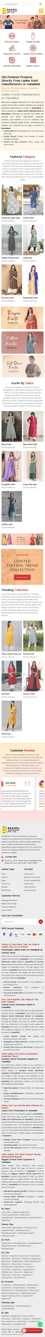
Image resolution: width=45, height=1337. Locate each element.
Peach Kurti (5, 1269)
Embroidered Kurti (20, 1243)
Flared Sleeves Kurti (8, 1233)
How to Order (6, 910)
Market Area (6, 890)
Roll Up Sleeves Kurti (26, 1233)
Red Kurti (5, 1256)
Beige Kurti (28, 1272)
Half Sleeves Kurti (23, 1230)
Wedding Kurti (32, 1285)
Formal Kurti (31, 1288)
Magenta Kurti (17, 1261)
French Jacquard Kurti (32, 880)
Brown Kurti (6, 1261)
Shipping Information (9, 900)
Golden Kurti (6, 1275)
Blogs (3, 880)
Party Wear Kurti (19, 1285)
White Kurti (5, 1264)
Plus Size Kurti (7, 300)
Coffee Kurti (16, 1269)
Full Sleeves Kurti (7, 1230)
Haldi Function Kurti (28, 1293)
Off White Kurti (7, 1272)
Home (3, 874)
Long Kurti (27, 260)
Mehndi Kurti (19, 1267)
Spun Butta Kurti (30, 446)
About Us (5, 877)
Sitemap (4, 887)
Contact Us (5, 884)
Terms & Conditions (8, 907)
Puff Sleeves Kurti (8, 1236)
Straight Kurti (16, 1316)
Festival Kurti (6, 1285)
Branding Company (17, 1334)
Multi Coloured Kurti (32, 1261)
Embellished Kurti (35, 1243)
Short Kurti (16, 1319)
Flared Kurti (36, 1319)
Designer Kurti (27, 1296)
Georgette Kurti (8, 486)
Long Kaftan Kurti (19, 1324)
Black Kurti (16, 1259)
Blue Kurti (14, 1256)
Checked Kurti (34, 1321)
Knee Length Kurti (8, 1321)
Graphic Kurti (22, 1321)
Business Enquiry (31, 1331)
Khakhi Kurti (27, 1275)
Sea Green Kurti (20, 1278)
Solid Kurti (5, 1316)
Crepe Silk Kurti (30, 486)
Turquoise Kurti (29, 1269)
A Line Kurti (5, 1319)
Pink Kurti (25, 1259)
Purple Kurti (34, 1256)
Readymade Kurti (30, 300)
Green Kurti (24, 1256)
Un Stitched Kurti (8, 1309)
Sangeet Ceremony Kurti (10, 1296)
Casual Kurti (5, 1288)
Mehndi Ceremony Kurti (10, 1293)
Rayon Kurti (6, 446)
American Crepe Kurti (10, 220)
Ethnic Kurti (34, 1290)
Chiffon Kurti (7, 526)
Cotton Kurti (28, 220)
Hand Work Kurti (7, 1249)
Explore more (20, 577)
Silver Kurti (17, 1275)
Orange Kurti (36, 1259)
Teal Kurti (29, 1267)
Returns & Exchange (9, 903)
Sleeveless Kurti (30, 1228)
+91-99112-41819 (11, 857)
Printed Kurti (6, 1243)
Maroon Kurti (16, 1264)
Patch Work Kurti (24, 1246)
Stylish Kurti (6, 1299)
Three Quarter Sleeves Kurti (12, 1228)
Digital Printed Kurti (10, 260)
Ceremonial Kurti (18, 1288)
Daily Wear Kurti (7, 1290)
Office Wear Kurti (21, 1290)
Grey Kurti (27, 1264)
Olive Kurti (18, 1272)
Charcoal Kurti (6, 1278)
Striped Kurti (6, 1324)
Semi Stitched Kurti (23, 1306)
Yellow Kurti (5, 1259)
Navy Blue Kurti (7, 1267)
